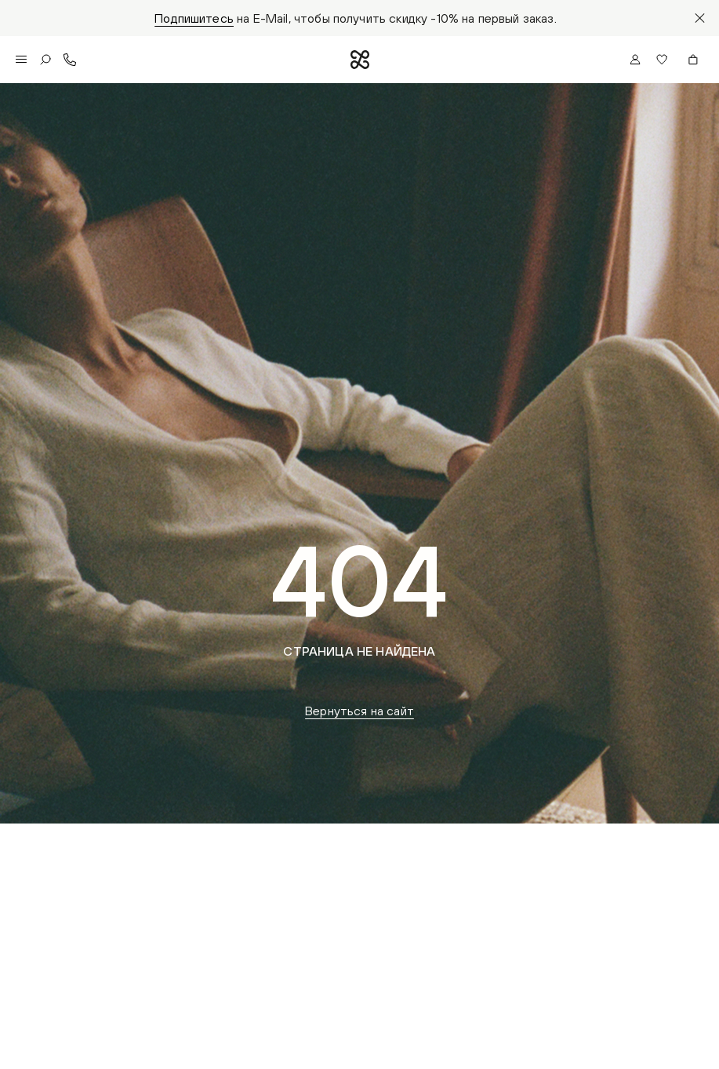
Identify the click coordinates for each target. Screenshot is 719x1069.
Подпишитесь (194, 18)
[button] (664, 60)
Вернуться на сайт (359, 711)
